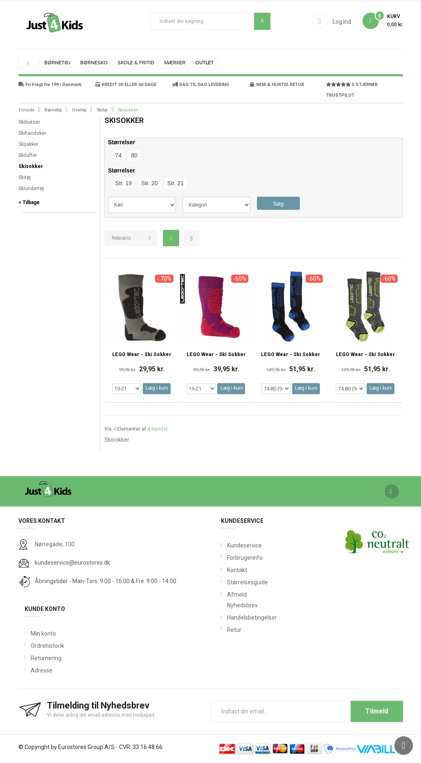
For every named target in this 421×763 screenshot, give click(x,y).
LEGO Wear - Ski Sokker (141, 354)
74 (118, 155)
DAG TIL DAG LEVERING (200, 84)
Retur (232, 630)
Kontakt (232, 570)
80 (134, 155)
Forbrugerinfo (232, 557)
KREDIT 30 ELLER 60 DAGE (125, 84)
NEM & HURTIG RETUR (276, 84)
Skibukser (29, 122)
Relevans (121, 238)
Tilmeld (376, 711)
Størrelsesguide (232, 582)
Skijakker (28, 144)
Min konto (43, 633)
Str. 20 (149, 183)
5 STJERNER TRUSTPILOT (352, 90)
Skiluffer (27, 155)
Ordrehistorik (47, 646)
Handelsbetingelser (232, 617)
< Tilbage (29, 202)
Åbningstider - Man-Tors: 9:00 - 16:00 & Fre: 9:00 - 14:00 (105, 581)
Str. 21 (175, 183)
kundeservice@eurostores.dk (72, 562)
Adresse (41, 670)
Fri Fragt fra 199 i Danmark (49, 84)
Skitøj (24, 177)
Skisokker (30, 166)
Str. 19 (123, 183)
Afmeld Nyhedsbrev (232, 600)
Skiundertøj (31, 188)
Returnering (46, 658)
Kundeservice (232, 545)
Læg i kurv (157, 388)
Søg (262, 21)
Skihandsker (32, 133)
